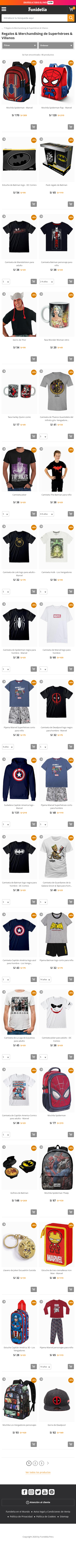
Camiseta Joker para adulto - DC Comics (56, 1039)
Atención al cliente (38, 1502)
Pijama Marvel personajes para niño (56, 1347)
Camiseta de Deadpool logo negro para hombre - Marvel (57, 729)
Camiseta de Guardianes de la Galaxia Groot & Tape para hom (56, 884)
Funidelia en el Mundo (18, 1511)
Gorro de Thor (19, 339)
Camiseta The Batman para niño (57, 494)
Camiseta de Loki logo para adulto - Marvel (19, 574)
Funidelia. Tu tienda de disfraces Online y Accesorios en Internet (37, 9)
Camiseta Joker (19, 494)
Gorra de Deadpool (57, 1425)
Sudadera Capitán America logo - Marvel (19, 807)
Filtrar (7, 45)
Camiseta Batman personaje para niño (56, 264)
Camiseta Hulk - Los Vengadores (57, 572)
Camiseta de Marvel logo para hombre (56, 651)
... (2, 28)
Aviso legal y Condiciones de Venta (52, 1511)
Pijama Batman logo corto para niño (56, 960)
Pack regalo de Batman (56, 185)
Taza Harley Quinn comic (19, 417)
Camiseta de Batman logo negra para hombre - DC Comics (19, 884)
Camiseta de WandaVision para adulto (19, 264)
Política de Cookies (46, 1516)
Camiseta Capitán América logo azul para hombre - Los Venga (19, 962)
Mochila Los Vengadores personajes (19, 1425)
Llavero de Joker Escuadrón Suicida (19, 1270)
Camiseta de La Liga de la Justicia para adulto (19, 1039)
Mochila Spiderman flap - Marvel (56, 107)
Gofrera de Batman (19, 1192)
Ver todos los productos (38, 1472)
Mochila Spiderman (57, 1115)
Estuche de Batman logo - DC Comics (19, 185)
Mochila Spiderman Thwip (56, 1192)
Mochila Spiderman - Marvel (19, 107)
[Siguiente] (47, 1463)
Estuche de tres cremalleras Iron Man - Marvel (57, 1272)
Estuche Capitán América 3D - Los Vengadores (19, 1349)
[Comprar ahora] (34, 126)
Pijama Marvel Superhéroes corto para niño (19, 729)
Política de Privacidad (21, 1516)
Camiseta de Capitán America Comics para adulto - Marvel (19, 1117)
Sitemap (64, 1516)
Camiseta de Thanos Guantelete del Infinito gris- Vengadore (56, 419)
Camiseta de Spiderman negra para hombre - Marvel (19, 651)
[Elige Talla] (6, 281)
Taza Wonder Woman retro (56, 339)
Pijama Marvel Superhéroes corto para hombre (56, 807)
